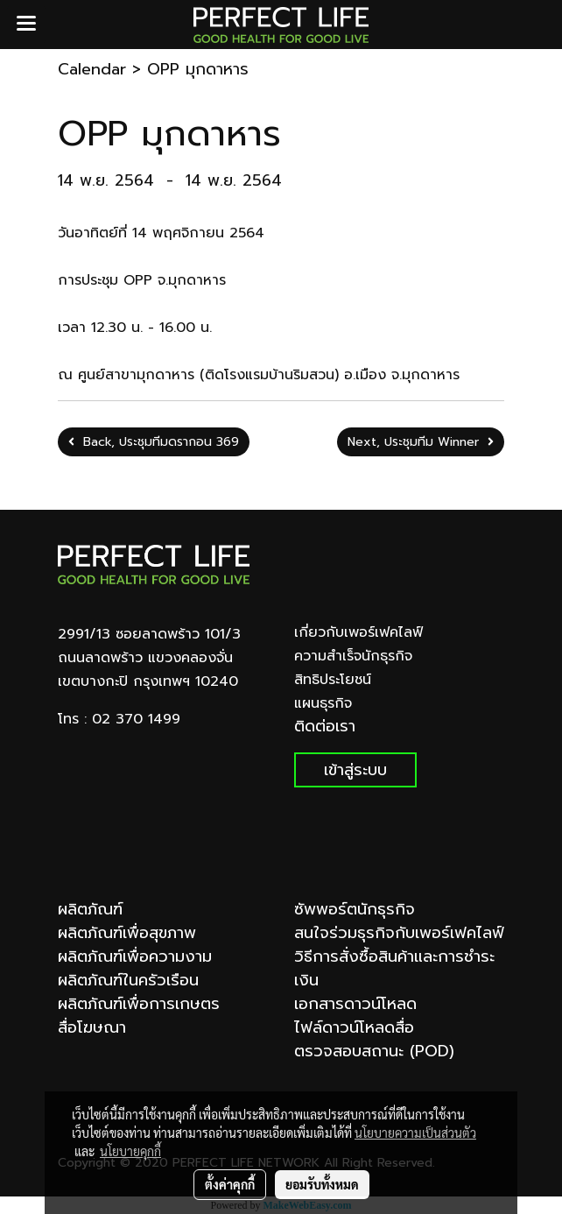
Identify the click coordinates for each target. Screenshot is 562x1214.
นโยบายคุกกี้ (130, 1151)
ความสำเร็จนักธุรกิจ (353, 656)
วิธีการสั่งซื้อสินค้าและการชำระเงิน (394, 968)
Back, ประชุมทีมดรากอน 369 (153, 442)
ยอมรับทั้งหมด (322, 1184)
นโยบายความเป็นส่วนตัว (415, 1132)
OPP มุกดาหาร (198, 69)
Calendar (92, 69)
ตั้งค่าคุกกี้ (230, 1184)
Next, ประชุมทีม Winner (421, 442)
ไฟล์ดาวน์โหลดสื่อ (354, 1027)
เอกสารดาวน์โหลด (355, 1004)
